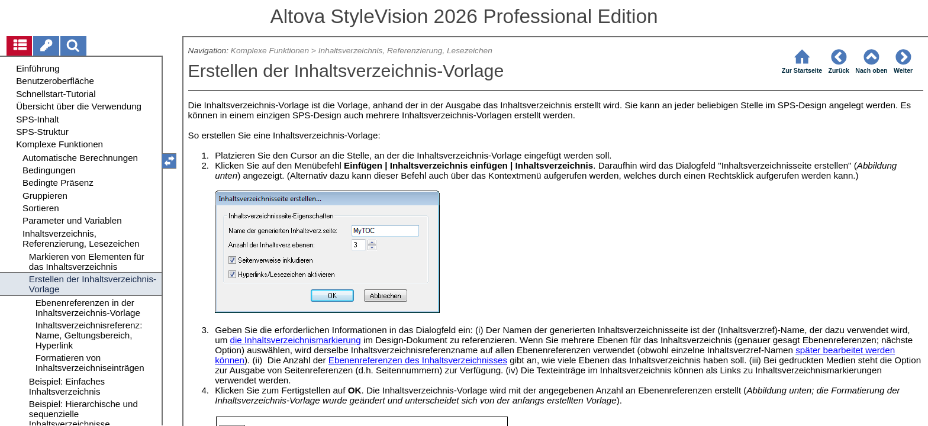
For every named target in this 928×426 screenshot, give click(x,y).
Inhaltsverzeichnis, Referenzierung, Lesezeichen (405, 50)
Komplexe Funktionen (270, 50)
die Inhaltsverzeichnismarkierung (295, 340)
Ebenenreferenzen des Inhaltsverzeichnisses (417, 360)
